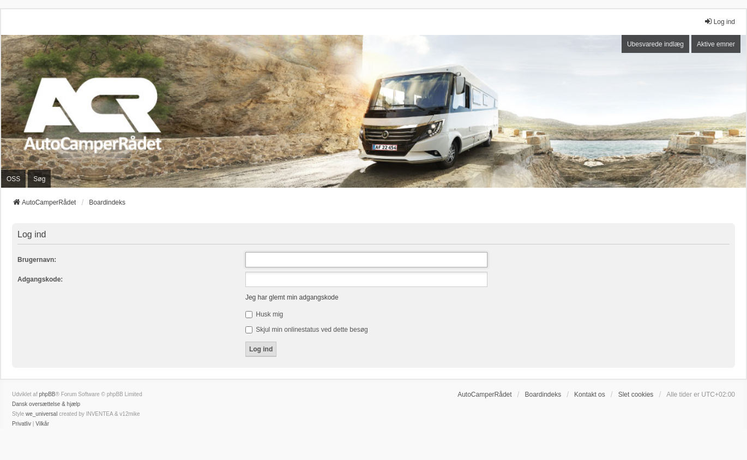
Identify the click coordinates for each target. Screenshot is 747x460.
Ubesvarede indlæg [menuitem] (655, 44)
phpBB (47, 394)
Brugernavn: (36, 260)
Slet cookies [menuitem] (636, 394)
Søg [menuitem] (39, 179)
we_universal (41, 414)
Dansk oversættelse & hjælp (46, 404)
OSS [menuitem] (13, 179)
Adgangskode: (40, 279)
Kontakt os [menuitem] (589, 394)
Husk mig (264, 314)
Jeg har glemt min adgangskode (292, 297)
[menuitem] (21, 424)
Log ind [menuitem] (719, 21)
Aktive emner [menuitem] (716, 44)
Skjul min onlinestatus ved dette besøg (306, 329)
